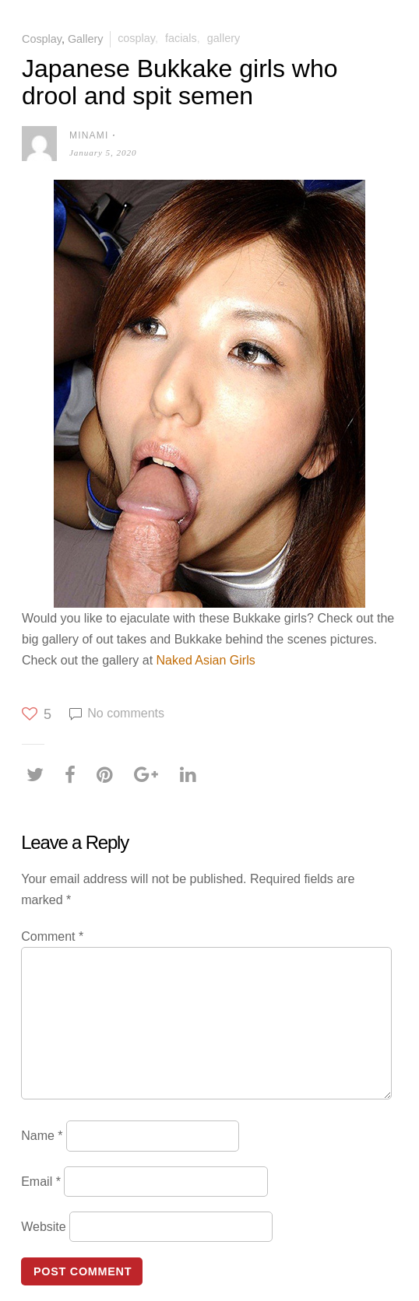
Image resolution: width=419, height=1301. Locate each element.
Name (41, 1135)
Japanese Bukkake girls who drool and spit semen (180, 82)
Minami (89, 135)
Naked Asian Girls (206, 660)
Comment (52, 936)
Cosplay (42, 38)
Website (43, 1226)
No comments (125, 713)
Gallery (86, 38)
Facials (181, 38)
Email (41, 1180)
